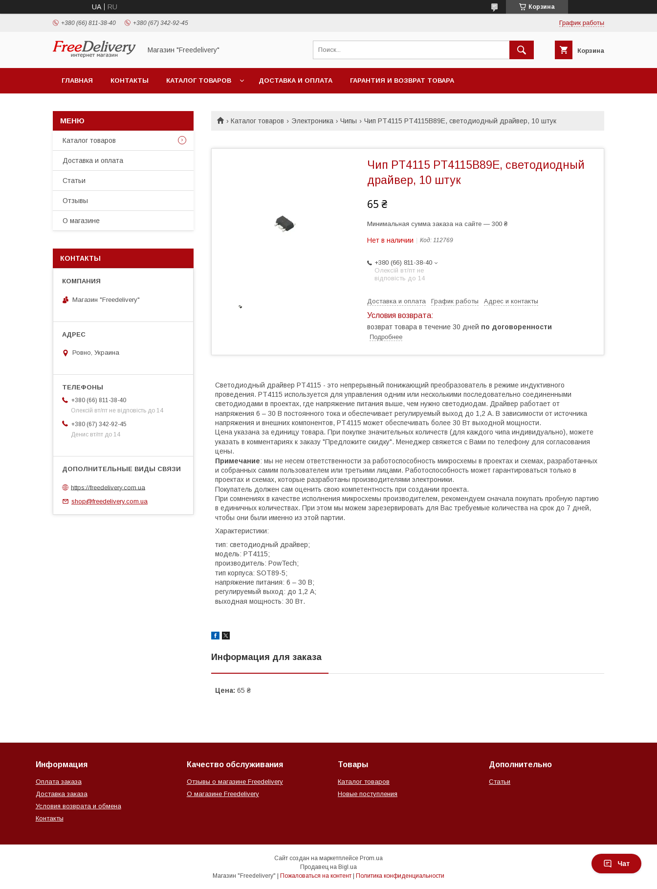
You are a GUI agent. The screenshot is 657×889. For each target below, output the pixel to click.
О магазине (81, 221)
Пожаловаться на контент (315, 875)
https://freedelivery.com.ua (108, 487)
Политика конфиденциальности (400, 875)
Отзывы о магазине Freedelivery (235, 781)
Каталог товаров (198, 80)
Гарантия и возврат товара (402, 80)
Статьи (74, 180)
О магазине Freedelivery (223, 794)
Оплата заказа (59, 781)
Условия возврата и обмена (78, 806)
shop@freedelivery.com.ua (109, 501)
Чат (616, 863)
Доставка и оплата (295, 80)
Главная (77, 80)
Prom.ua (371, 858)
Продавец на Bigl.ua (328, 867)
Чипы (348, 121)
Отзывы (75, 201)
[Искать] (521, 50)
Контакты (129, 80)
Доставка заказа (62, 794)
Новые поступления (367, 794)
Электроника (312, 121)
